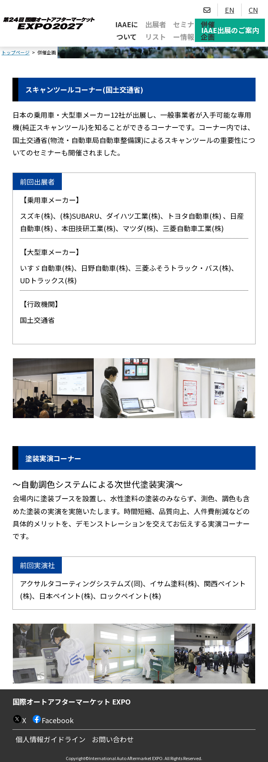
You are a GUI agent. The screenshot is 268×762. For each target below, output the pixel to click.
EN (229, 10)
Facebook (58, 720)
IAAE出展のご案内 (230, 30)
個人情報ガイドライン (51, 739)
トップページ (16, 52)
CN (253, 10)
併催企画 (208, 30)
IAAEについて (126, 30)
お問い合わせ (113, 739)
